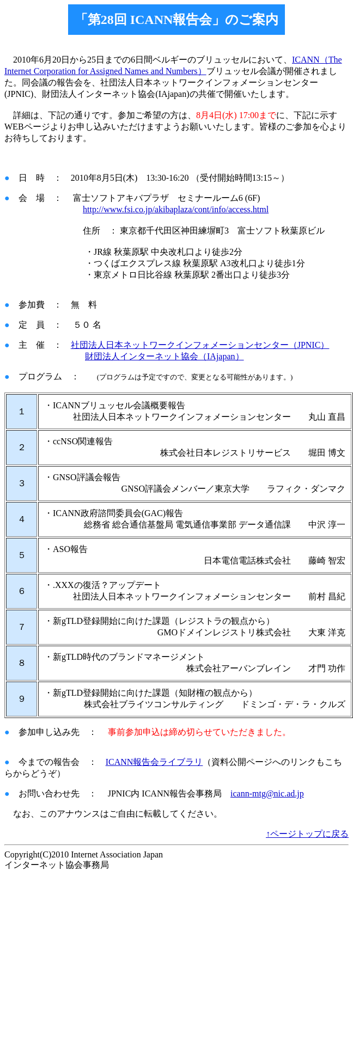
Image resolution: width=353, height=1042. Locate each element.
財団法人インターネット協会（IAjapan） (164, 356)
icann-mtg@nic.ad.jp (267, 793)
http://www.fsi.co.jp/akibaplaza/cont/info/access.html (176, 209)
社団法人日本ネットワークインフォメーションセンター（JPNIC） (200, 345)
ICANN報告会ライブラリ (154, 762)
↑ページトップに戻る (307, 833)
